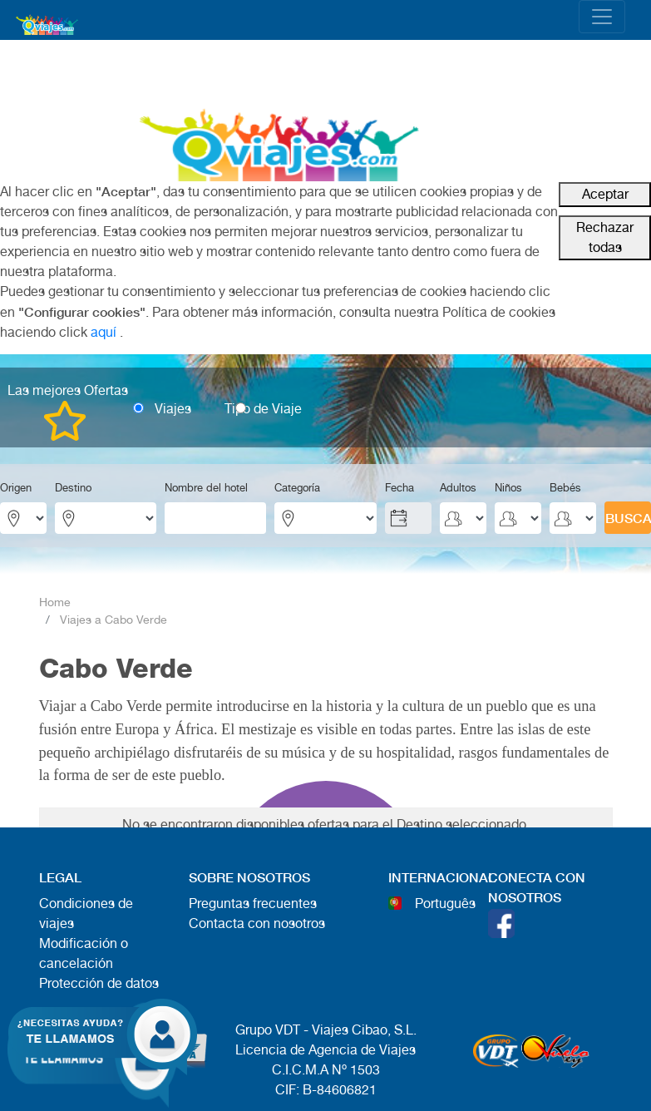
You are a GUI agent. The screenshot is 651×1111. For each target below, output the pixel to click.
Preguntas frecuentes (253, 903)
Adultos (458, 487)
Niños (508, 487)
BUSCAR (628, 518)
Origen (16, 487)
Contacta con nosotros (257, 923)
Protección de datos (99, 983)
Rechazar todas (605, 237)
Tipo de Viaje (263, 409)
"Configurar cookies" (81, 311)
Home (55, 602)
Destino (73, 487)
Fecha (399, 487)
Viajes (173, 409)
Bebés (565, 487)
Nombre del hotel (206, 487)
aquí (103, 332)
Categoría (297, 487)
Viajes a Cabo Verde (113, 619)
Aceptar (605, 194)
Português (445, 903)
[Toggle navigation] (602, 16)
